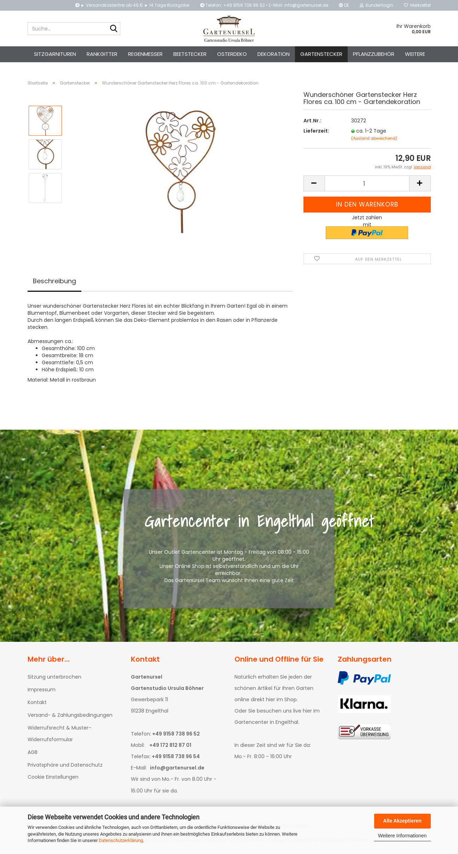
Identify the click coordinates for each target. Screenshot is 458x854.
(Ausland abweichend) (374, 140)
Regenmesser (145, 54)
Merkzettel (417, 5)
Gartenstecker (321, 54)
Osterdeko (232, 54)
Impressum (42, 691)
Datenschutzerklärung (121, 840)
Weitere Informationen (402, 835)
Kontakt (37, 704)
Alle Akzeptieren (402, 821)
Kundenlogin (376, 5)
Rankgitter (102, 54)
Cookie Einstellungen (53, 779)
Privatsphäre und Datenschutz (65, 767)
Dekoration (273, 54)
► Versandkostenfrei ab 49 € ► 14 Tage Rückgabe (132, 5)
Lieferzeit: (316, 132)
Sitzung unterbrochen (54, 678)
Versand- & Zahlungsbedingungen (70, 717)
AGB (32, 754)
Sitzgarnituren (55, 54)
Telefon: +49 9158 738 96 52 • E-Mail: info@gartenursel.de (264, 5)
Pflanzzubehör (373, 54)
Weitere (415, 54)
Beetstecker (190, 54)
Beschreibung (54, 283)
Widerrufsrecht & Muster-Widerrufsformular (59, 736)
